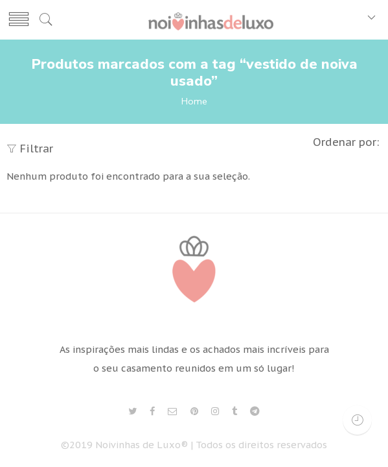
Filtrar (29, 148)
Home (194, 101)
